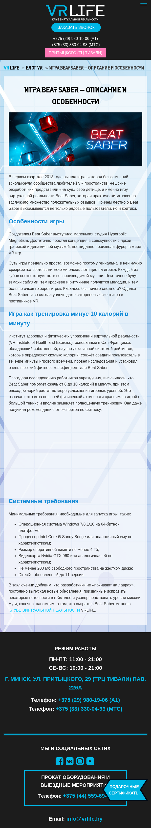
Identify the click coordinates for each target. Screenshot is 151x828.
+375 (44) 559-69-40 (88, 796)
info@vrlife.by (84, 819)
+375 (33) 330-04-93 (69, 45)
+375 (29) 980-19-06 (71, 38)
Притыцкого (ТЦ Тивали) (75, 53)
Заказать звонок (76, 27)
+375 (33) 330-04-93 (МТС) (89, 709)
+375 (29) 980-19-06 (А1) (89, 700)
